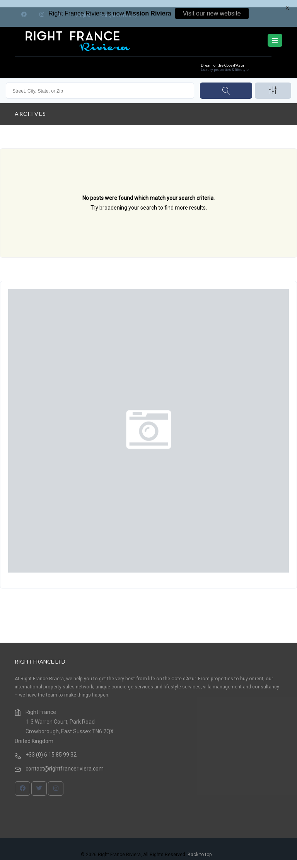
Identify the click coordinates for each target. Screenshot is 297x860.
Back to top (200, 847)
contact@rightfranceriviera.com (65, 762)
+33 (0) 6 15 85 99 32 (51, 748)
